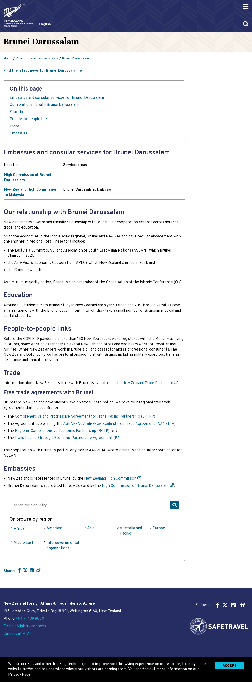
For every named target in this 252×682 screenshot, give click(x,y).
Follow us (220, 605)
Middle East (23, 542)
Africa (19, 529)
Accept (230, 666)
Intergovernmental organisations (62, 545)
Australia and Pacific (131, 531)
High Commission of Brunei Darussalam (135, 486)
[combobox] (94, 505)
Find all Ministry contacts (25, 626)
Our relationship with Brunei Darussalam (44, 104)
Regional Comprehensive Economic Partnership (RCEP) (62, 431)
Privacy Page (19, 674)
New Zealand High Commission (110, 478)
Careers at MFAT (18, 633)
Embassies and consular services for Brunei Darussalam (57, 97)
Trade (14, 126)
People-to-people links (29, 119)
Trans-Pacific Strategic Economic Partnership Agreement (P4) (67, 438)
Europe (159, 528)
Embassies (19, 133)
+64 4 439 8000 (30, 618)
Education (18, 112)
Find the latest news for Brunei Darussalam (41, 70)
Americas (54, 528)
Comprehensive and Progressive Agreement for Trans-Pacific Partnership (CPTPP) (85, 416)
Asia (90, 528)
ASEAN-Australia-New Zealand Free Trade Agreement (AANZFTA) (119, 424)
